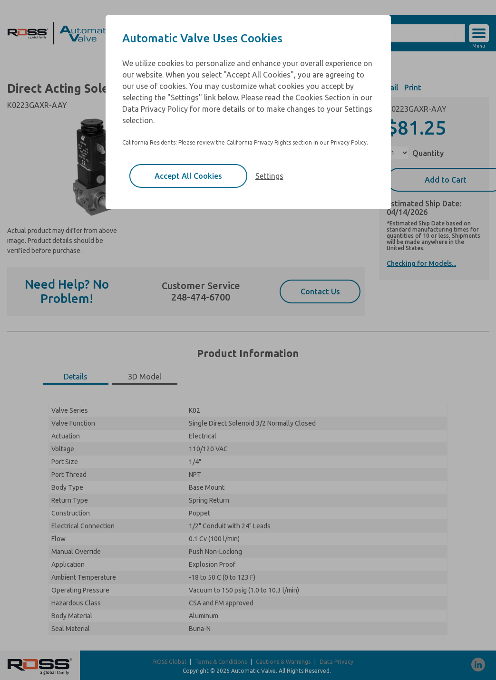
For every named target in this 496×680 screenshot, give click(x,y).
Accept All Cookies (188, 176)
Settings (269, 176)
